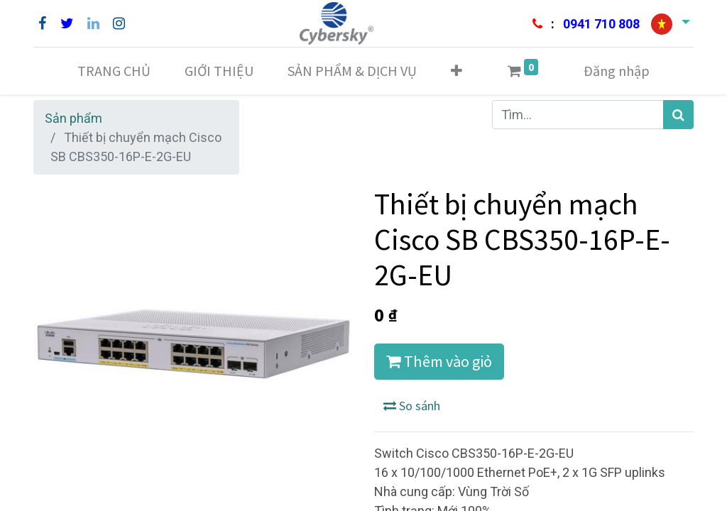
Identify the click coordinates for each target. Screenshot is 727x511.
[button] (456, 71)
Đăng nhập (617, 70)
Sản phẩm (73, 118)
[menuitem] (114, 71)
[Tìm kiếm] (678, 114)
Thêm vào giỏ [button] (439, 361)
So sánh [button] (411, 405)
